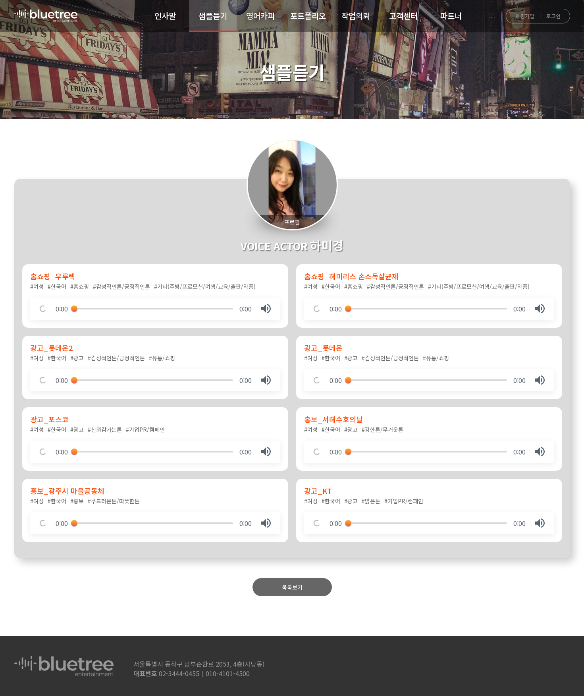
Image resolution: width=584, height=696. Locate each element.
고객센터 (403, 15)
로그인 (553, 16)
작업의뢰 (355, 15)
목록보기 (292, 587)
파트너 (451, 15)
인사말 (165, 15)
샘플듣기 (213, 15)
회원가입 (524, 16)
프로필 (292, 222)
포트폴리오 (308, 15)
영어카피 (260, 15)
